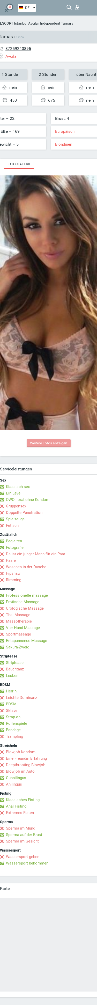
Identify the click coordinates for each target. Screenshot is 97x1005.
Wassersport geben (22, 856)
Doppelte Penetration (24, 512)
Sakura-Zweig (17, 647)
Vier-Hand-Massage (23, 627)
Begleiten (14, 541)
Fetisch (12, 525)
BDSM (11, 704)
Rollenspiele (16, 723)
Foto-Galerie (18, 164)
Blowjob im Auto (20, 771)
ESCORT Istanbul (13, 23)
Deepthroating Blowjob (25, 765)
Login (77, 7)
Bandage (13, 730)
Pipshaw (13, 573)
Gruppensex (16, 506)
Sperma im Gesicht (22, 841)
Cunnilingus (16, 777)
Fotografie (15, 547)
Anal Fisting (16, 806)
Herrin (11, 691)
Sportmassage (18, 634)
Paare (11, 560)
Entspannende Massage (26, 640)
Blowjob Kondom (20, 752)
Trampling (14, 736)
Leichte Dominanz (21, 697)
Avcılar (33, 23)
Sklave (11, 710)
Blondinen (63, 144)
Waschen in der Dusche (26, 567)
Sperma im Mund (20, 828)
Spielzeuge (15, 519)
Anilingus (14, 784)
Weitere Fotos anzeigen (48, 443)
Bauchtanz (15, 669)
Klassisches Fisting (23, 799)
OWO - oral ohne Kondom (27, 499)
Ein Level (13, 493)
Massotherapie (19, 621)
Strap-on (13, 717)
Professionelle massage (27, 595)
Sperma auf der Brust (24, 834)
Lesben (12, 675)
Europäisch (64, 131)
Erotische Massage (22, 602)
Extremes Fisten (20, 812)
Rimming (13, 580)
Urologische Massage (25, 608)
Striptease (15, 662)
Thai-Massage (18, 614)
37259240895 (18, 48)
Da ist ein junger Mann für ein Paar (35, 554)
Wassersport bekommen (27, 863)
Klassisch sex (18, 486)
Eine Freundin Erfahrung (26, 758)
